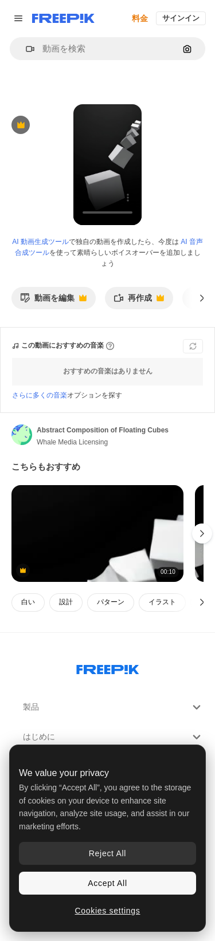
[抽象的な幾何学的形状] (97, 533)
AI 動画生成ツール (40, 242)
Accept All (107, 883)
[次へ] (202, 298)
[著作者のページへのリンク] (21, 434)
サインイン (181, 18)
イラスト (162, 602)
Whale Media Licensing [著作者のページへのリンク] (72, 442)
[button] (25, 49)
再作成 (139, 301)
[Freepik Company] (108, 667)
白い (28, 602)
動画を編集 (53, 301)
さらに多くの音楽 (39, 395)
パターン (110, 602)
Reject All (107, 853)
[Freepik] (63, 18)
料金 (140, 18)
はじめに (113, 737)
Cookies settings (107, 910)
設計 (66, 602)
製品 (113, 707)
